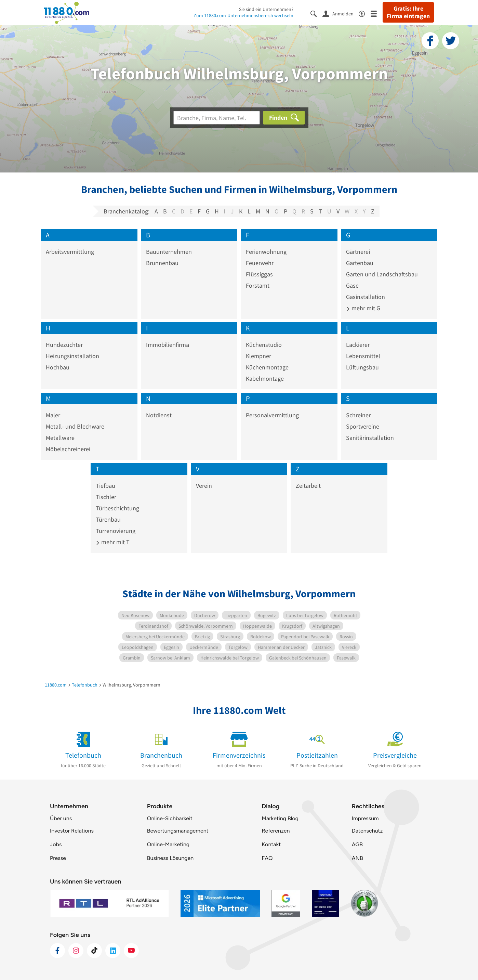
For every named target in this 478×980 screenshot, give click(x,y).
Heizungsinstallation (72, 356)
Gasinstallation (365, 297)
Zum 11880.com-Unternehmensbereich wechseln (243, 15)
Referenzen (276, 830)
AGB (357, 844)
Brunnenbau (162, 263)
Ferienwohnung (266, 252)
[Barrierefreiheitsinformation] (365, 13)
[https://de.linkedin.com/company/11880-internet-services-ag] (112, 950)
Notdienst (159, 415)
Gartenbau (359, 263)
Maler (53, 415)
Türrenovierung (115, 531)
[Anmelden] (340, 13)
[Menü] (377, 13)
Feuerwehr (260, 263)
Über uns (61, 818)
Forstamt (257, 285)
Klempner (258, 356)
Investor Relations (72, 830)
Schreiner (358, 415)
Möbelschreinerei (68, 449)
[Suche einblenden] (316, 13)
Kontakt (271, 844)
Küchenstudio (264, 345)
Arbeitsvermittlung (70, 252)
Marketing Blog (280, 818)
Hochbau (57, 367)
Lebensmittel (363, 356)
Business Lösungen (170, 858)
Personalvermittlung (272, 415)
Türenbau (108, 519)
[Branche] (216, 118)
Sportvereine (362, 426)
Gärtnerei (358, 252)
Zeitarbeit (308, 485)
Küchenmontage (267, 367)
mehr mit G (363, 308)
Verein (204, 485)
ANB (357, 858)
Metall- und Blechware (75, 426)
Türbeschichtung (117, 508)
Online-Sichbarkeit (169, 818)
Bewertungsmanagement (178, 830)
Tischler (106, 497)
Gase (352, 285)
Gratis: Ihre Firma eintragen (408, 12)
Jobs (56, 844)
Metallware (60, 438)
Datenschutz (367, 830)
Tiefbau (105, 485)
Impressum (365, 818)
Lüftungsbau (362, 367)
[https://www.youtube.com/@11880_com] (131, 950)
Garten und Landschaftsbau (382, 274)
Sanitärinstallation (370, 438)
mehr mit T (113, 542)
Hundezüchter (64, 345)
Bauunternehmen (169, 252)
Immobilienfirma (167, 345)
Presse (58, 858)
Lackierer (358, 345)
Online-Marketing (168, 844)
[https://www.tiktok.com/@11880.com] (94, 950)
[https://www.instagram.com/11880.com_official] (75, 950)
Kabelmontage (265, 378)
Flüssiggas (259, 274)
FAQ (267, 858)
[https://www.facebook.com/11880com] (57, 950)
